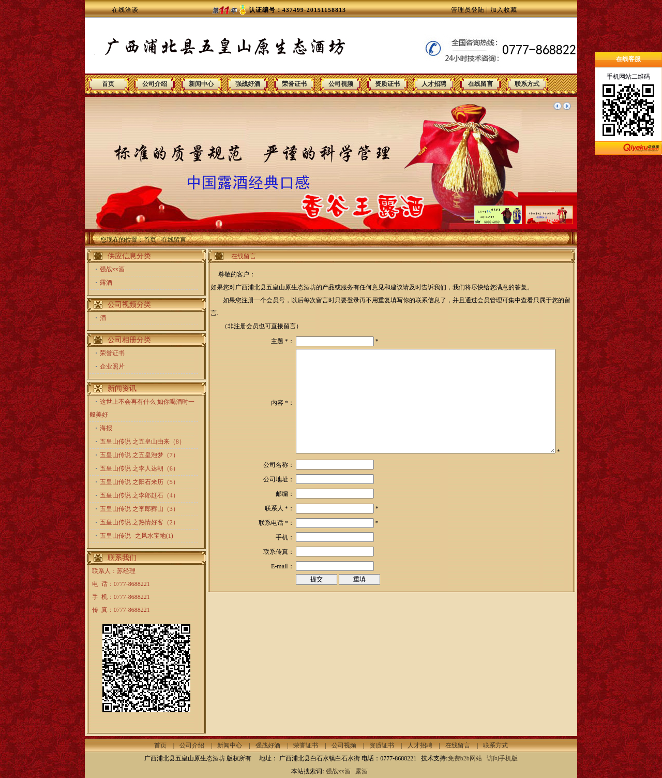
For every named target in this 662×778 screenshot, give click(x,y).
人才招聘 (434, 83)
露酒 (106, 282)
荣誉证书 (294, 83)
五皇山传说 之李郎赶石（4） (139, 495)
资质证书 (387, 83)
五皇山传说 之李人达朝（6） (139, 468)
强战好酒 (247, 83)
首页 (108, 83)
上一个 (557, 106)
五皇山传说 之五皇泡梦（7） (139, 455)
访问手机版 (501, 758)
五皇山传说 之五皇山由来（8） (142, 441)
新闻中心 (201, 83)
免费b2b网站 (465, 758)
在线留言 (480, 83)
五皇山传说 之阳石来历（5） (139, 482)
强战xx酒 (112, 269)
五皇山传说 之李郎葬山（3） (139, 508)
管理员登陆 (468, 9)
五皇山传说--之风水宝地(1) (136, 535)
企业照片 (112, 366)
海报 (106, 428)
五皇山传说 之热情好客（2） (139, 522)
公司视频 (340, 83)
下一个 (567, 106)
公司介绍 (154, 83)
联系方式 (527, 83)
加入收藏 (503, 9)
